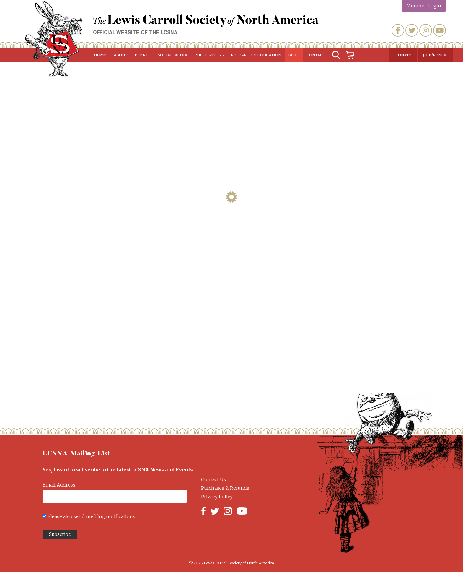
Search (336, 55)
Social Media (172, 55)
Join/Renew (435, 55)
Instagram (425, 30)
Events (143, 55)
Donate (403, 55)
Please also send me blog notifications (91, 516)
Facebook (398, 30)
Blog (293, 55)
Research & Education (256, 55)
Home (100, 55)
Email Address (59, 485)
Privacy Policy (217, 497)
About (121, 55)
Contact (316, 55)
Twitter (411, 30)
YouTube (439, 30)
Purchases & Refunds (225, 488)
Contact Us (213, 479)
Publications (209, 55)
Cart (350, 55)
